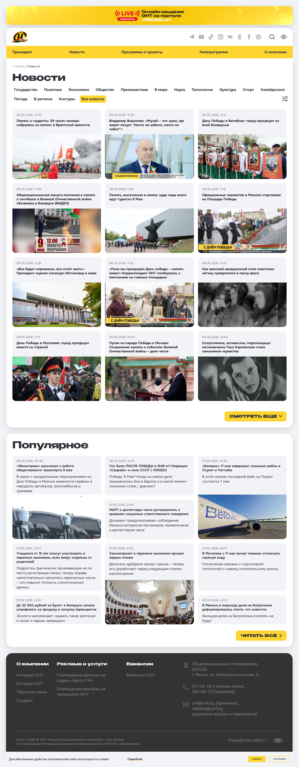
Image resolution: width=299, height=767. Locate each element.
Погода (20, 99)
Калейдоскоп (273, 89)
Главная (18, 66)
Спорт (248, 89)
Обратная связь (31, 692)
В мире (161, 89)
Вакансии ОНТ (140, 675)
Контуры (67, 99)
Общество (105, 89)
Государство (25, 89)
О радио (24, 700)
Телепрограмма (213, 52)
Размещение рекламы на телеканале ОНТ (81, 691)
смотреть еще (253, 417)
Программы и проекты (141, 52)
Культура (228, 89)
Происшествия (134, 89)
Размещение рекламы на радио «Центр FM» (81, 678)
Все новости (93, 99)
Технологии (202, 89)
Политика (53, 89)
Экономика (78, 89)
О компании (275, 52)
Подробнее (134, 759)
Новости (77, 52)
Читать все (259, 636)
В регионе (43, 99)
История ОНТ (29, 683)
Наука (179, 89)
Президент (22, 52)
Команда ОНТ (29, 675)
